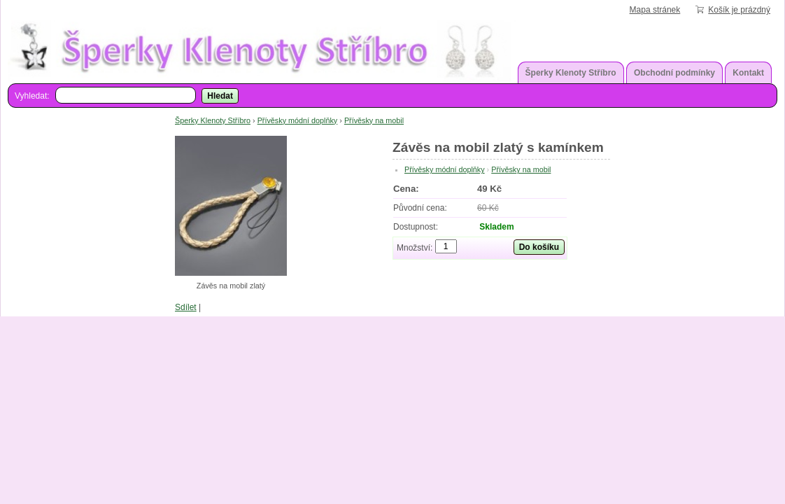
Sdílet (186, 307)
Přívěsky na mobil (374, 120)
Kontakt (748, 73)
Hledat (220, 96)
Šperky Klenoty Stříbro (570, 73)
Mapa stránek (655, 10)
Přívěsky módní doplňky (297, 120)
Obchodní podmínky (674, 73)
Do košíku (539, 247)
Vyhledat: (32, 96)
